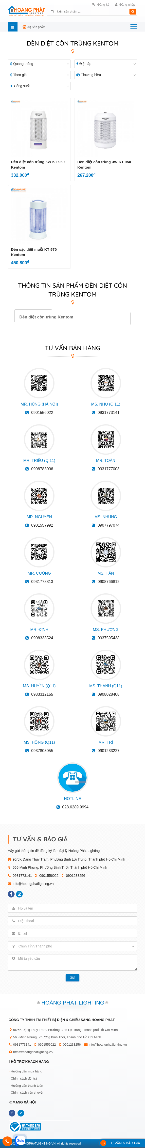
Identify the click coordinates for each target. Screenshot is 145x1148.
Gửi (72, 977)
